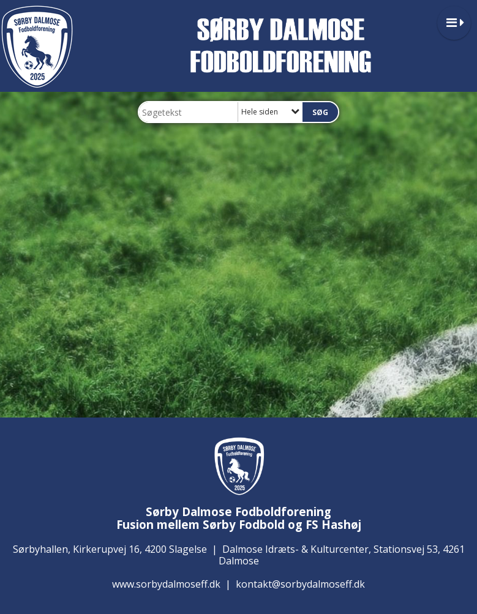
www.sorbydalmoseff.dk (166, 584)
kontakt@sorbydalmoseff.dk (300, 584)
